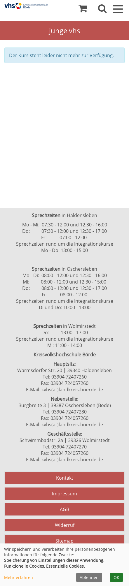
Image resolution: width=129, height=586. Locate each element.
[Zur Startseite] (26, 6)
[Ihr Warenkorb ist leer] (83, 10)
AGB (64, 509)
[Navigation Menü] (118, 8)
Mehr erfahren (18, 577)
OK (116, 577)
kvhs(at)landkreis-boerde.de (72, 389)
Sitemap (64, 541)
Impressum (64, 493)
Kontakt (64, 478)
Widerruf (64, 525)
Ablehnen (89, 577)
